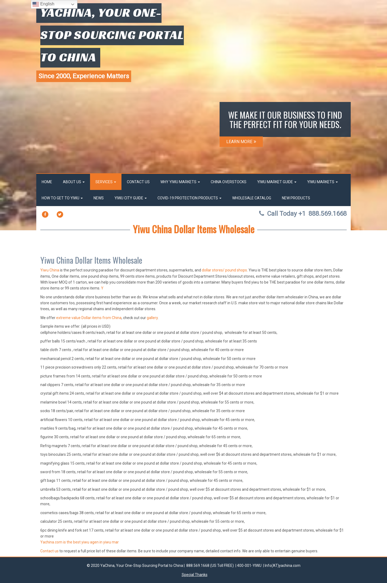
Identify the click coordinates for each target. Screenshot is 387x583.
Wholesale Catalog (251, 198)
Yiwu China (49, 270)
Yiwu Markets (322, 182)
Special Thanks (194, 575)
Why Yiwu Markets (180, 182)
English (43, 4)
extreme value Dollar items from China (88, 318)
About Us (74, 182)
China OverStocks (228, 182)
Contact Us (138, 182)
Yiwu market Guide (276, 182)
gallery (152, 318)
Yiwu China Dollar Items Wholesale (194, 229)
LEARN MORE (241, 141)
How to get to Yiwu (62, 198)
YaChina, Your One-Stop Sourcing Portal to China (112, 35)
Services (105, 182)
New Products (296, 198)
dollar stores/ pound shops (224, 270)
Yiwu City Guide (130, 198)
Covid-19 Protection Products (189, 198)
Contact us (49, 551)
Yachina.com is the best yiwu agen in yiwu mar (79, 542)
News (99, 198)
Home (47, 182)
